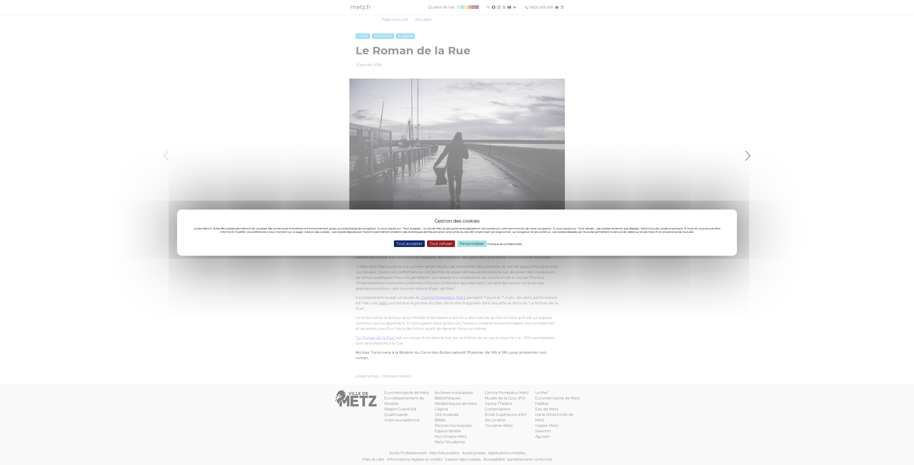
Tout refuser (441, 243)
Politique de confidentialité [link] (504, 243)
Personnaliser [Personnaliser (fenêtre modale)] (472, 243)
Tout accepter (409, 243)
